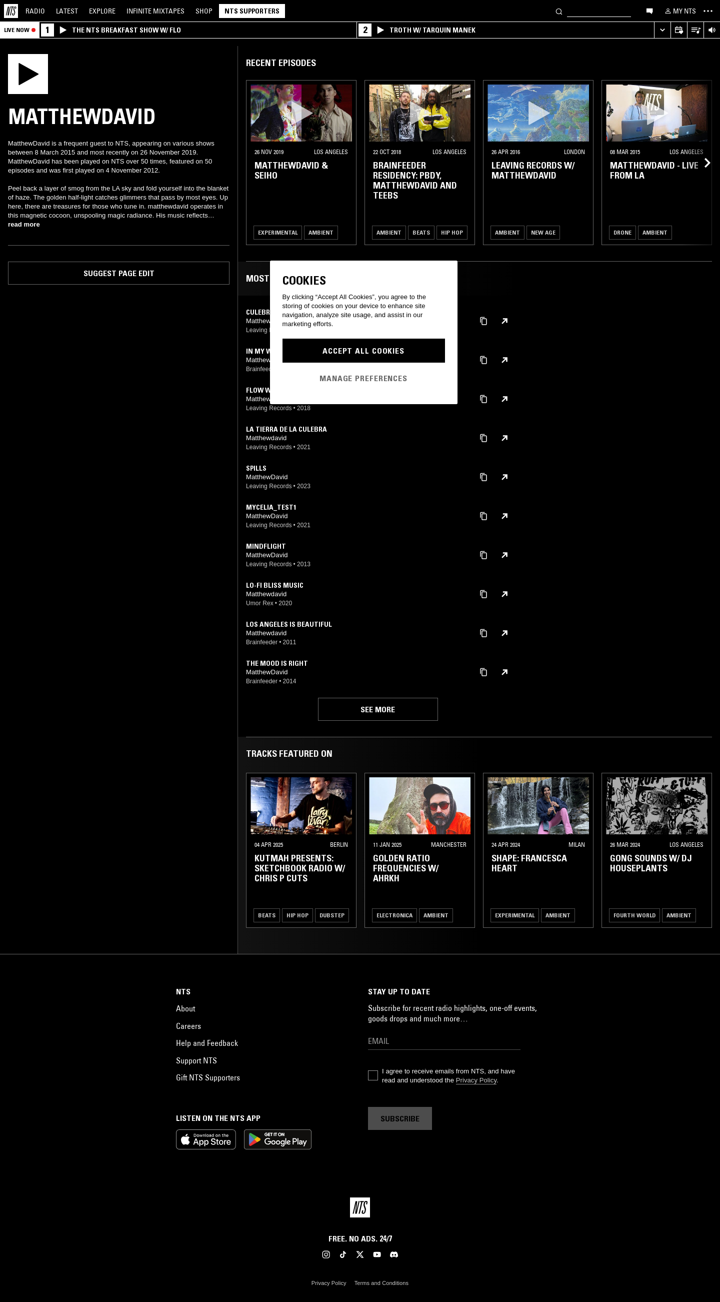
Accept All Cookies (363, 351)
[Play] (28, 73)
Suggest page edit (119, 273)
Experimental (278, 232)
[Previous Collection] (701, 162)
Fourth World (635, 915)
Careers (188, 1026)
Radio (35, 11)
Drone (623, 232)
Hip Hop (452, 232)
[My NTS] (679, 11)
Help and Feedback (207, 1043)
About (185, 1008)
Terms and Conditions (381, 1283)
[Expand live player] (662, 30)
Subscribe (400, 1118)
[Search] (559, 11)
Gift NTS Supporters (208, 1077)
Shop (204, 11)
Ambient (321, 232)
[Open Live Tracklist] (695, 30)
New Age (543, 232)
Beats (421, 232)
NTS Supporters (252, 11)
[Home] (11, 11)
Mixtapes (155, 11)
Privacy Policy (476, 1080)
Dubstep (332, 915)
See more (377, 709)
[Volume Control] (712, 30)
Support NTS (196, 1060)
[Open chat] (649, 11)
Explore (102, 11)
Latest (67, 11)
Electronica (394, 915)
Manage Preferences (364, 378)
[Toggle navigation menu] (708, 11)
